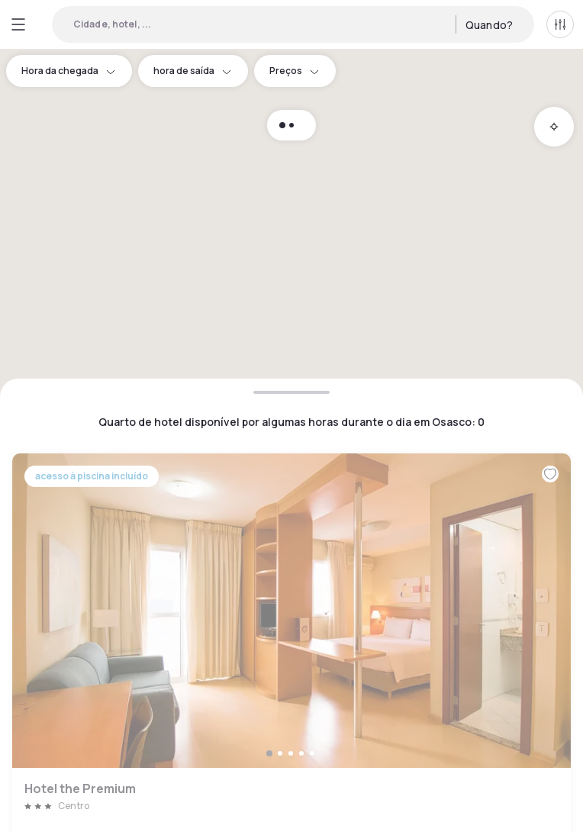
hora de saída (193, 70)
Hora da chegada (69, 70)
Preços (294, 70)
